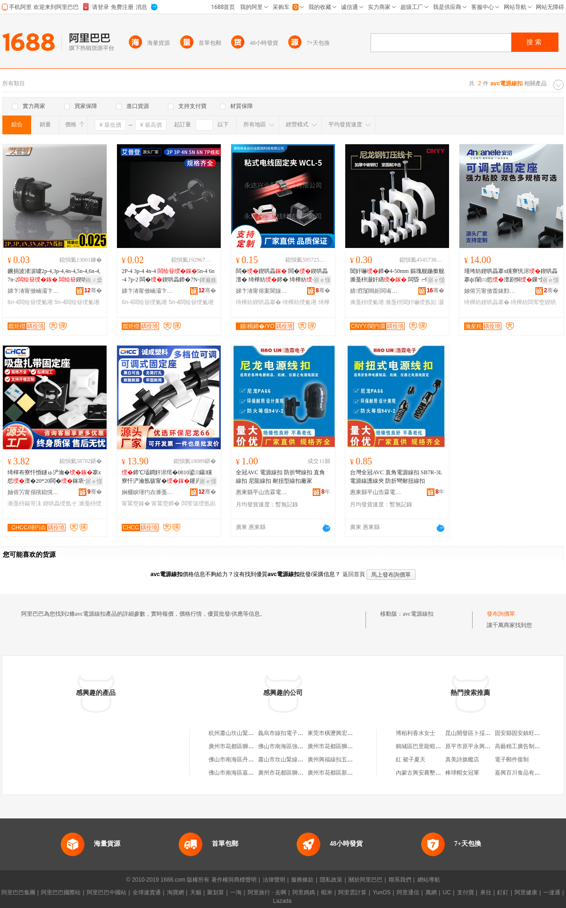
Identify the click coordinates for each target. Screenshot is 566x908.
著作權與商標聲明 (234, 879)
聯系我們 (400, 879)
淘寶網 (175, 892)
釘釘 (502, 892)
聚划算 (215, 892)
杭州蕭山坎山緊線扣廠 (236, 733)
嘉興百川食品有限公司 (523, 772)
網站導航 (428, 879)
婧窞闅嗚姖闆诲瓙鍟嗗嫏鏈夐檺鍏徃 (376, 291)
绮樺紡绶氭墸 (299, 302)
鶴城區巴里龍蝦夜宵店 (424, 746)
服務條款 (302, 879)
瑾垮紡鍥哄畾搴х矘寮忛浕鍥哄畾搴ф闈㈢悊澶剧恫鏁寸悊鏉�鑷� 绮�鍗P (511, 276)
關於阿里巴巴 (366, 879)
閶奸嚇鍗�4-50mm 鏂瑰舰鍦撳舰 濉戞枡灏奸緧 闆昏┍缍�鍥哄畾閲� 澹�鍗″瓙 (397, 276)
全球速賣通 (147, 892)
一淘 (235, 892)
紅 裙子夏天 (410, 759)
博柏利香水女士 (415, 733)
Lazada (282, 901)
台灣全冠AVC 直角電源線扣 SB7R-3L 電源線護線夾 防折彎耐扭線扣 (396, 476)
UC (447, 892)
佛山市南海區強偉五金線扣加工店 (300, 746)
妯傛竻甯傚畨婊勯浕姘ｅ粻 (490, 291)
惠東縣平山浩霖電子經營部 (262, 492)
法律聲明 (274, 879)
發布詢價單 (501, 614)
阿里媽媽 (303, 892)
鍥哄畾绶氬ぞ (60, 503)
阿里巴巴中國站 (106, 892)
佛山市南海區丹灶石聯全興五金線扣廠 (256, 759)
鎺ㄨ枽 (93, 280)
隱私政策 (331, 879)
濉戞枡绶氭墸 (367, 302)
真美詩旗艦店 (462, 759)
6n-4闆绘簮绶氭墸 (30, 302)
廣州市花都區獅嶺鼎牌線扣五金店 (300, 772)
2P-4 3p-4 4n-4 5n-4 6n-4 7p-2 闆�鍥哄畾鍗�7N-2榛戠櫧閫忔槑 (168, 276)
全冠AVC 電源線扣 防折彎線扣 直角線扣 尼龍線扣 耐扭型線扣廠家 (280, 476)
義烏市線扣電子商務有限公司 (295, 733)
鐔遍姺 (208, 280)
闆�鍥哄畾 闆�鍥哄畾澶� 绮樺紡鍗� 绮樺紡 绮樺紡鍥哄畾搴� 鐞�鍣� (282, 276)
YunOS (382, 892)
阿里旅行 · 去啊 (267, 892)
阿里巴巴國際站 (61, 892)
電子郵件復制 (512, 759)
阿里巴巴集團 (18, 892)
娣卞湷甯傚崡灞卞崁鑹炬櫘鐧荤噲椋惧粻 (33, 291)
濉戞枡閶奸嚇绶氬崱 (410, 302)
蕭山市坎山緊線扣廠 (283, 759)
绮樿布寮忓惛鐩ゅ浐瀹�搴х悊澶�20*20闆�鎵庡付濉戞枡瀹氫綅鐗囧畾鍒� (54, 477)
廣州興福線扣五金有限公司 (341, 759)
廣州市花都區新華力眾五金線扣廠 (350, 772)
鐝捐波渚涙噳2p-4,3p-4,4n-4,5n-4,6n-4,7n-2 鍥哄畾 (54, 276)
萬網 (431, 892)
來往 (485, 892)
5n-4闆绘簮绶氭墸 (77, 302)
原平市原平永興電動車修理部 (482, 746)
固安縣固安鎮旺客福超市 (526, 733)
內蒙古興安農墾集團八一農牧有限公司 (444, 772)
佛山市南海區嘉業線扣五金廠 (245, 772)
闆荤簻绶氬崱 (199, 503)
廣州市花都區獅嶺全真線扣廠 (245, 746)
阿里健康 (526, 892)
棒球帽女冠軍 (462, 772)
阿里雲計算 (352, 892)
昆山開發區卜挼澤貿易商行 (479, 733)
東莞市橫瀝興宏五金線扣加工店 (347, 733)
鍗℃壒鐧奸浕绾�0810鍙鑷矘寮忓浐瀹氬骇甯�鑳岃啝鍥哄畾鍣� (167, 477)
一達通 (551, 892)
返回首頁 (353, 574)
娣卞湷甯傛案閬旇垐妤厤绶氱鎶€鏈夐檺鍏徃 (262, 291)
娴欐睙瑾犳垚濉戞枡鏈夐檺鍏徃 (148, 492)
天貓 (195, 892)
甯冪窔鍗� (165, 503)
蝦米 (327, 892)
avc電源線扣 (418, 614)
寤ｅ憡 (322, 280)
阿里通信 (408, 892)
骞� (93, 290)
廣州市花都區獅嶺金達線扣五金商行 (353, 746)
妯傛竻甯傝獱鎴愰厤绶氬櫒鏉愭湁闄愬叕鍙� (33, 492)
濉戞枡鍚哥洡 (25, 503)
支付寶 (465, 892)
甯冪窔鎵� (136, 503)
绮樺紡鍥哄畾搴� (258, 302)
